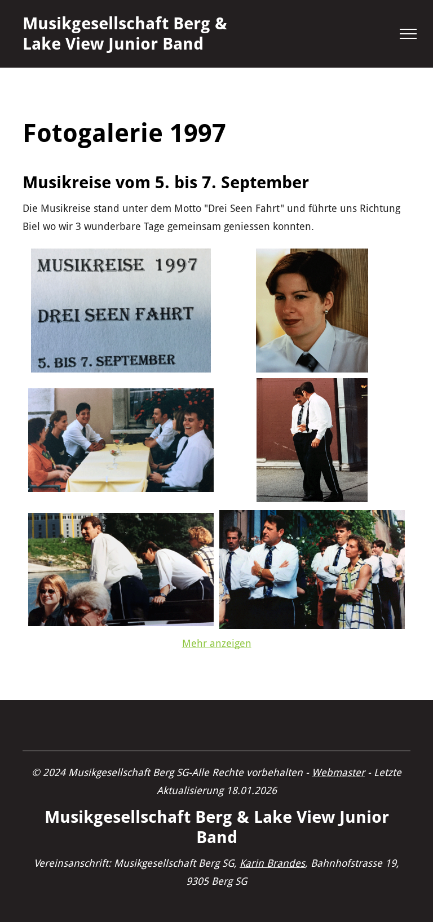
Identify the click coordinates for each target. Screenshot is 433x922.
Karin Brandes (272, 863)
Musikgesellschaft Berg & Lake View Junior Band (125, 34)
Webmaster (338, 772)
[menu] (408, 33)
